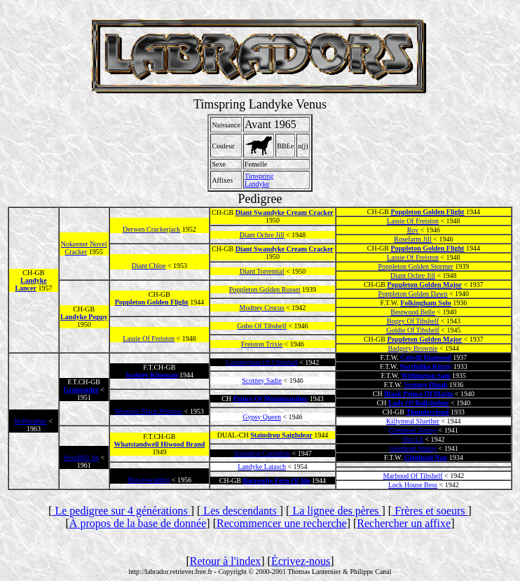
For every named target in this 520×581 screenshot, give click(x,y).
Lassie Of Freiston (413, 221)
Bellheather (31, 421)
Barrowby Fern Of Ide (276, 480)
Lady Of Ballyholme (418, 403)
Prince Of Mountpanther (270, 398)
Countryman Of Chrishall (262, 362)
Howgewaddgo (149, 480)
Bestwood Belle (412, 312)
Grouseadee (80, 389)
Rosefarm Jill (413, 239)
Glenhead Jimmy (413, 430)
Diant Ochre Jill (262, 235)
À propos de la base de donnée (138, 523)
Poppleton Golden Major (425, 284)
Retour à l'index (225, 561)
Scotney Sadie (262, 380)
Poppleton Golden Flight (427, 212)
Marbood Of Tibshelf (413, 475)
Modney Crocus (262, 308)
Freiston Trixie (261, 344)
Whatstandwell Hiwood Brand (159, 444)
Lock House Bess (412, 485)
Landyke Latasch (262, 466)
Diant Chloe (149, 266)
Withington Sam (425, 375)
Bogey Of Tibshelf (413, 321)
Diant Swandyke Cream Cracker (284, 212)
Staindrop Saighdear (281, 435)
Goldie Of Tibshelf (412, 330)
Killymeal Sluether (412, 421)
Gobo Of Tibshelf (262, 326)
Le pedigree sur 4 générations (121, 511)
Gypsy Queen (261, 417)
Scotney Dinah (425, 384)
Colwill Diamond (425, 357)
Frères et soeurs (429, 511)
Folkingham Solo (425, 303)
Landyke (257, 184)
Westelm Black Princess (148, 411)
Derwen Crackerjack (151, 229)
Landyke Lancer (30, 284)
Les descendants (239, 511)
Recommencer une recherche (282, 523)
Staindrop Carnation (261, 453)
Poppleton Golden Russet (265, 289)
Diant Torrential (262, 271)
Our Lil (412, 439)
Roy (413, 230)
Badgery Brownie (413, 348)
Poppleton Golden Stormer (415, 266)
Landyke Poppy (84, 317)
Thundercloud (427, 412)
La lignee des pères (335, 511)
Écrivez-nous (300, 561)
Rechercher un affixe (404, 523)
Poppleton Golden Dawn (413, 294)
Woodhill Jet (81, 457)
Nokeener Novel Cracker (84, 247)
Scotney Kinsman (151, 375)
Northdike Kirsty (426, 366)
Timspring (259, 176)
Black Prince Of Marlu (418, 394)
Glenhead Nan (425, 457)
